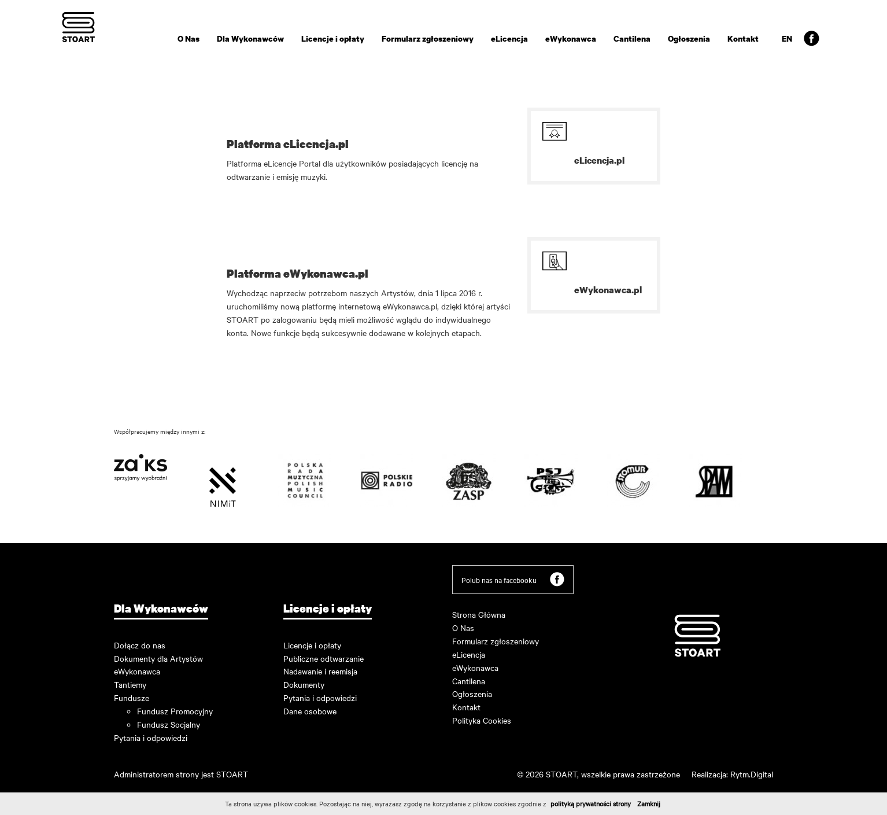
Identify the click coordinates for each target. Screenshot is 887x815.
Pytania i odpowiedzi (150, 737)
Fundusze (131, 697)
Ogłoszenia (689, 38)
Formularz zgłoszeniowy (428, 38)
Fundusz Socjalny (168, 724)
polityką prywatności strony (590, 803)
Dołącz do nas (139, 645)
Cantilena (632, 38)
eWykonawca (570, 38)
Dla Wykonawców (250, 38)
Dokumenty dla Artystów (158, 658)
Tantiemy (130, 684)
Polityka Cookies (481, 720)
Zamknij (648, 803)
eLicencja (509, 38)
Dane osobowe (310, 711)
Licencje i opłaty (332, 38)
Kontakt (743, 38)
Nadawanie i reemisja (320, 671)
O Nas (188, 38)
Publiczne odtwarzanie (323, 658)
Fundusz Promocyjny (175, 711)
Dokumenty (303, 684)
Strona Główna (478, 614)
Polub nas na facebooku (512, 579)
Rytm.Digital (751, 774)
